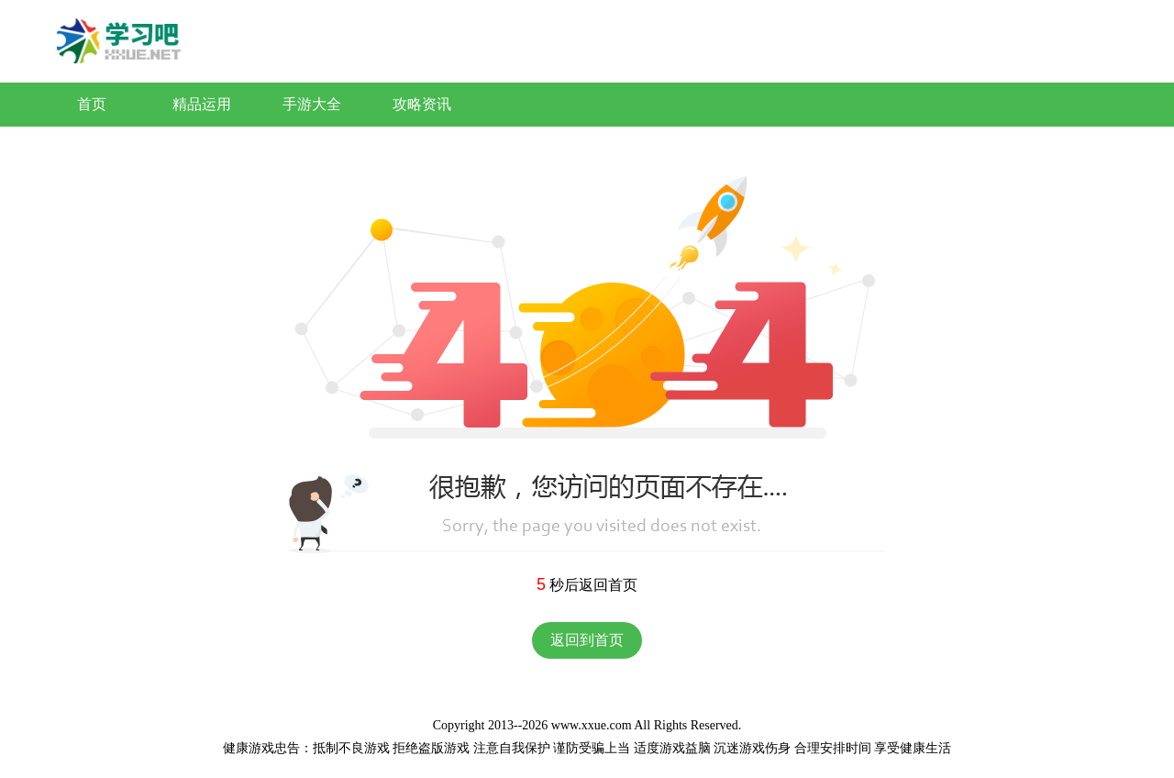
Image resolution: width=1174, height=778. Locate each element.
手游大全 (311, 104)
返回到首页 (587, 640)
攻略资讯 (422, 104)
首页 (91, 104)
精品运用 (201, 104)
